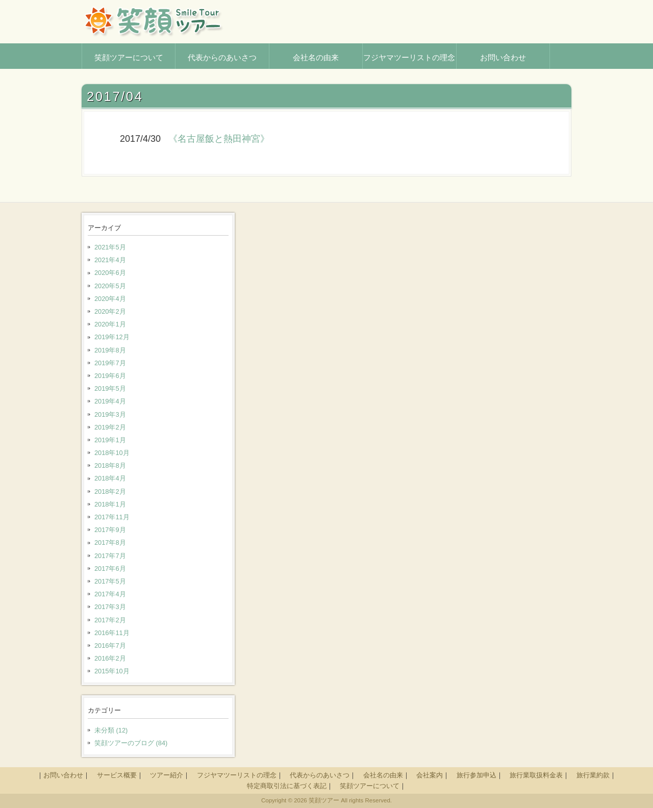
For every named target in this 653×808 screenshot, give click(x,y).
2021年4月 (110, 260)
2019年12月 (112, 337)
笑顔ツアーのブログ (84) (130, 743)
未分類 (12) (111, 730)
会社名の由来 (383, 775)
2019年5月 (110, 388)
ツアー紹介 (166, 775)
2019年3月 (110, 414)
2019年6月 (110, 376)
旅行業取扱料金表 (536, 775)
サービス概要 (117, 775)
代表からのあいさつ (319, 775)
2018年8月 (110, 465)
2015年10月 (112, 671)
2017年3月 (110, 607)
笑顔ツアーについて (369, 786)
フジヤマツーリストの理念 (237, 775)
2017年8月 (110, 542)
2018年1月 (110, 504)
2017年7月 (110, 556)
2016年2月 (110, 658)
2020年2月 (110, 311)
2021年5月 (110, 247)
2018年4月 (110, 478)
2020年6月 (110, 272)
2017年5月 (110, 581)
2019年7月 (110, 363)
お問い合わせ (63, 775)
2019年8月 (110, 350)
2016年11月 (112, 633)
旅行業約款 (593, 775)
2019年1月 (110, 440)
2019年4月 (110, 401)
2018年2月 (110, 491)
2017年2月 (110, 620)
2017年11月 (112, 517)
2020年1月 (110, 324)
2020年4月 (110, 298)
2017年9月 (110, 530)
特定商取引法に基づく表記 (286, 786)
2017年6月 (110, 568)
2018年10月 (112, 453)
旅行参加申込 (476, 775)
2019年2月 (110, 427)
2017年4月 (110, 594)
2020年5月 (110, 286)
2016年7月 (110, 645)
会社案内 (429, 775)
